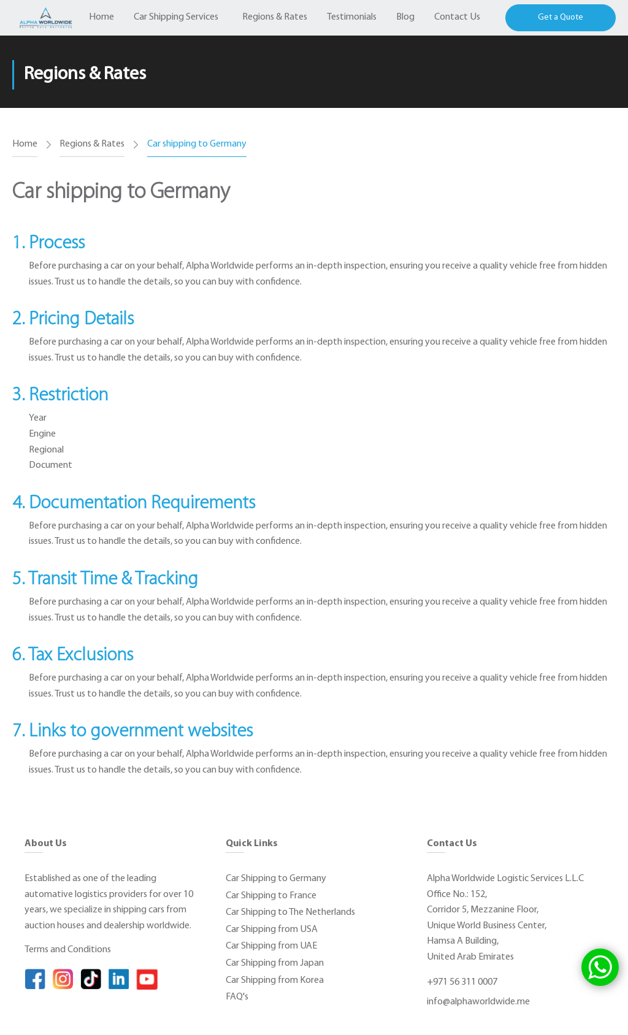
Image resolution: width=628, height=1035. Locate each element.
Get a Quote (560, 17)
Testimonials (352, 17)
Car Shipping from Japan (275, 963)
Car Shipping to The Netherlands (290, 912)
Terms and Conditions (68, 950)
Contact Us (457, 17)
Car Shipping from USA (272, 929)
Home (101, 17)
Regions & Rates (274, 17)
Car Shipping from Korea (275, 980)
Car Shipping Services (176, 17)
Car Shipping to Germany (276, 879)
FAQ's (237, 997)
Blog (405, 17)
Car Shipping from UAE (271, 946)
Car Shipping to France (271, 896)
